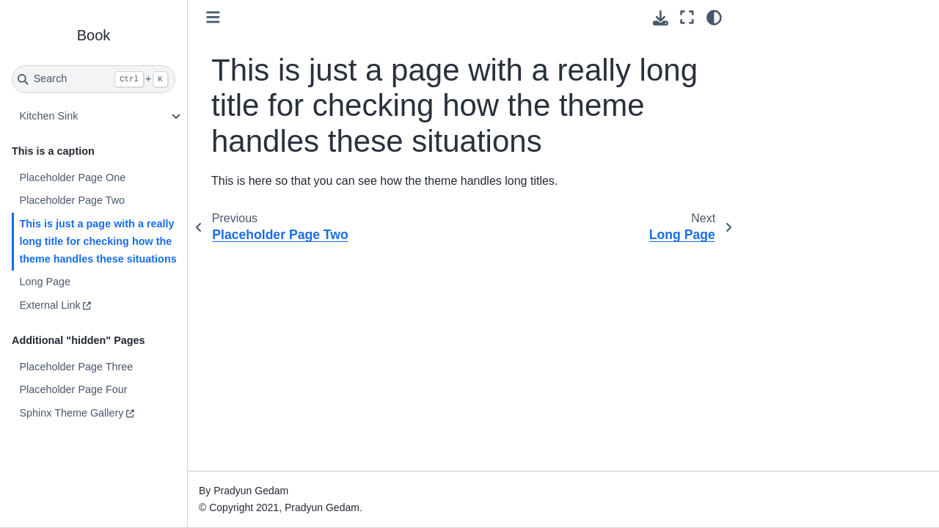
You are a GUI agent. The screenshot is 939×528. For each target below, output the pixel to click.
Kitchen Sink (48, 116)
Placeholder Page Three (76, 367)
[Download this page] (660, 18)
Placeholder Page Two (72, 200)
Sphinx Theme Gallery (71, 413)
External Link (49, 305)
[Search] (93, 79)
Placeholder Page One (72, 177)
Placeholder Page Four (73, 389)
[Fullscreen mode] (687, 17)
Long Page (44, 281)
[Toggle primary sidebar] (213, 17)
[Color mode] (714, 17)
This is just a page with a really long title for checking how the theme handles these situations (97, 241)
